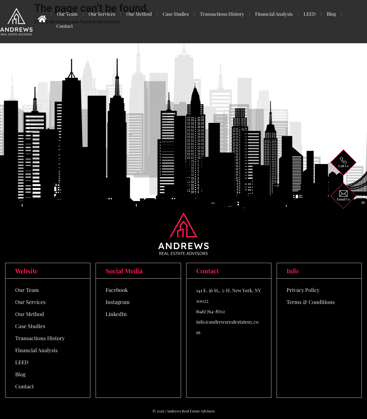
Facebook (117, 289)
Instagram (118, 301)
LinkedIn (116, 313)
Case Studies (176, 14)
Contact (64, 26)
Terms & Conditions (311, 301)
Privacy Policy (303, 289)
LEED (310, 14)
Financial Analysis (274, 14)
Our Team (67, 14)
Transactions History (222, 14)
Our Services (102, 14)
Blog (331, 14)
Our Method (139, 14)
